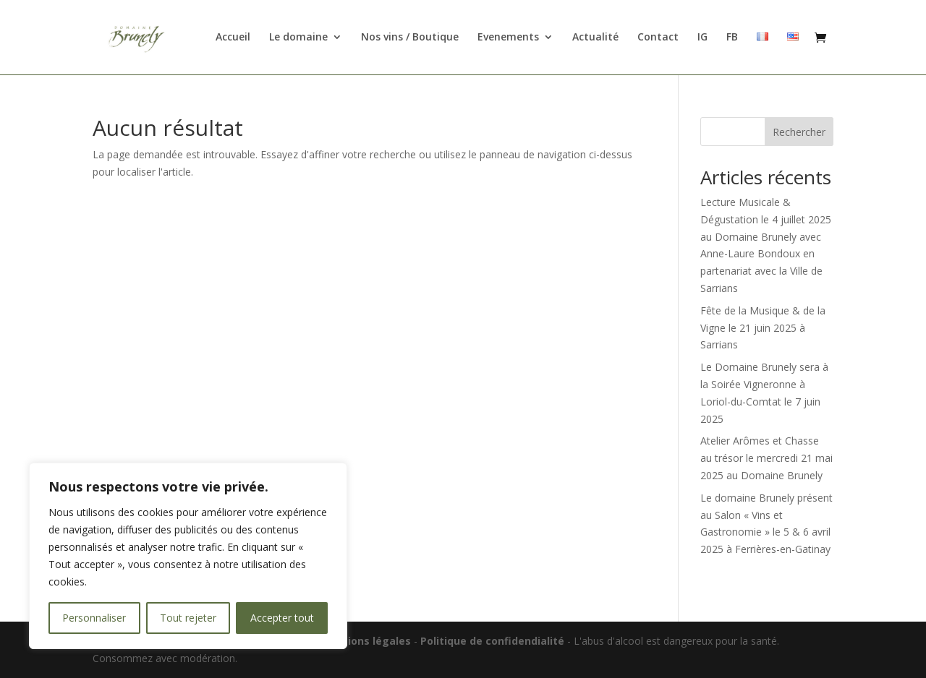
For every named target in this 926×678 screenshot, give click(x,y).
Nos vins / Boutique (410, 38)
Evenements (508, 38)
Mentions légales (367, 641)
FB (732, 38)
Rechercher (799, 132)
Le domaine (298, 38)
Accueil (233, 38)
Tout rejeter (188, 618)
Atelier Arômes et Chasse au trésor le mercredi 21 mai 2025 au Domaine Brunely (766, 458)
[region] (188, 556)
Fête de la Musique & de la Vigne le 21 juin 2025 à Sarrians (762, 328)
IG (702, 38)
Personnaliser (94, 618)
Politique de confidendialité (493, 641)
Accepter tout (282, 618)
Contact (658, 38)
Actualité (595, 38)
